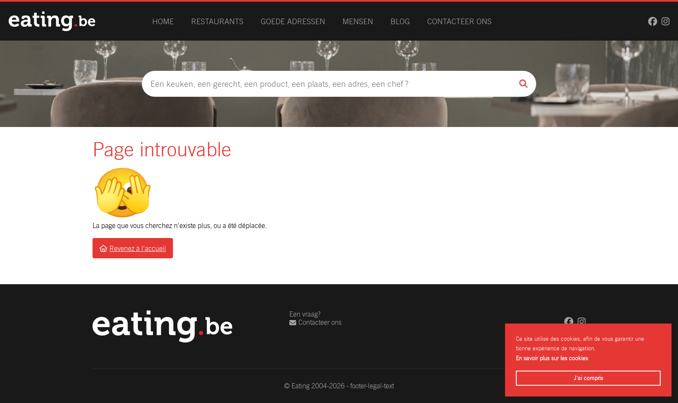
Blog (400, 21)
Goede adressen (293, 21)
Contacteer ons (459, 21)
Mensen (357, 21)
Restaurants (217, 21)
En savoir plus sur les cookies (552, 358)
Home (163, 21)
